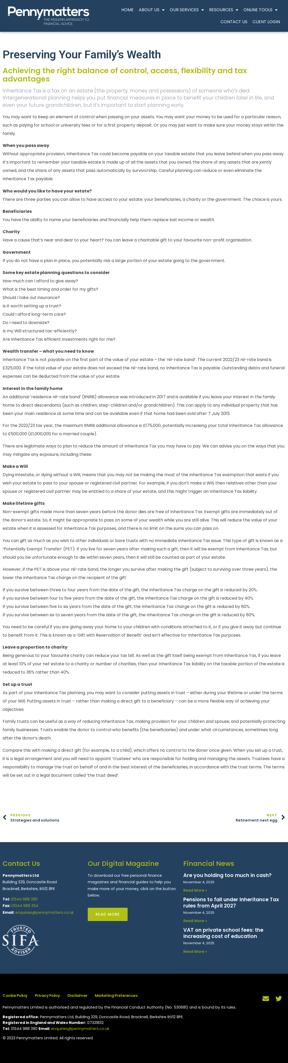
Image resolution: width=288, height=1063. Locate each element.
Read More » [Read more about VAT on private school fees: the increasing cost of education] (195, 951)
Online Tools (260, 10)
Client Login (266, 22)
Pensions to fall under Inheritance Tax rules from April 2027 (231, 902)
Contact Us (234, 22)
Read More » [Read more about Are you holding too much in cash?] (195, 890)
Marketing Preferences (116, 995)
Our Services (187, 10)
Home (127, 10)
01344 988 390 (24, 899)
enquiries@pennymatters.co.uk (44, 912)
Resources (223, 10)
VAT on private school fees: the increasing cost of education (223, 933)
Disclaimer (77, 995)
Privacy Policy (47, 995)
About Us (152, 10)
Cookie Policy (15, 995)
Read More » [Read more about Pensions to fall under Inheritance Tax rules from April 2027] (195, 920)
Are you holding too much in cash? (227, 875)
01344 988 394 (24, 905)
